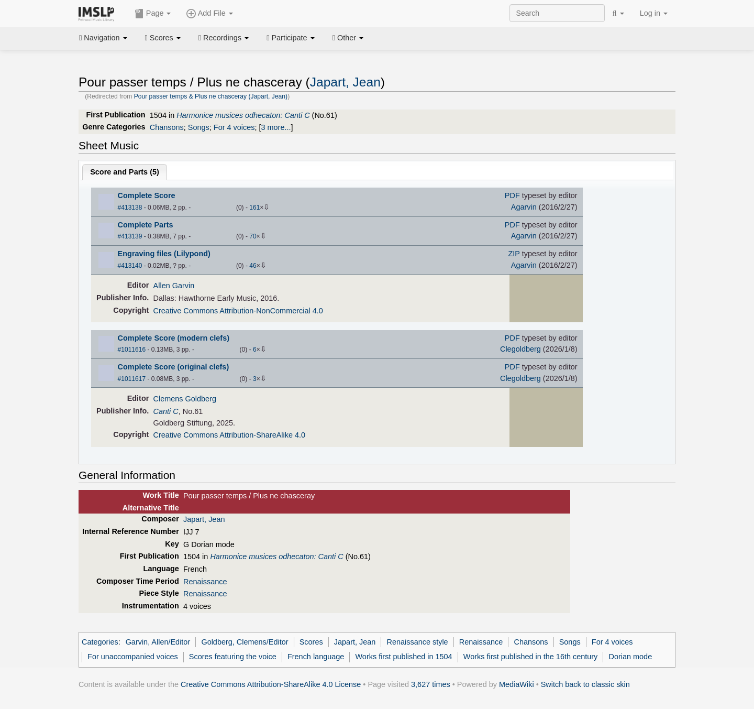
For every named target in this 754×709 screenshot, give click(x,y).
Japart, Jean (345, 82)
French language (315, 656)
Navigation (103, 38)
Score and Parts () (124, 172)
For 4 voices (234, 127)
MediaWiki (516, 684)
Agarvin (524, 207)
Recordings (223, 38)
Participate (291, 38)
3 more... (276, 127)
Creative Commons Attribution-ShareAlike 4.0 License (271, 684)
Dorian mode (630, 656)
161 (254, 207)
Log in (654, 13)
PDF (512, 195)
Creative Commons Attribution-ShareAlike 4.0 (229, 435)
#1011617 (132, 379)
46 (252, 265)
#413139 (130, 236)
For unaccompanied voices (132, 656)
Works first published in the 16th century (530, 656)
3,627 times (430, 684)
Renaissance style (417, 642)
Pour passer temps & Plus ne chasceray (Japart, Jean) (210, 96)
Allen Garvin (174, 285)
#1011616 (132, 349)
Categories (100, 642)
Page (153, 13)
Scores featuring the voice (232, 656)
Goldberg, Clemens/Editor (244, 642)
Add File (209, 13)
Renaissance (205, 581)
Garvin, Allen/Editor (158, 642)
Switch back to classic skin (585, 684)
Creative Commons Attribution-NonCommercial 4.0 (238, 311)
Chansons (167, 127)
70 (252, 236)
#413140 (130, 265)
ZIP (514, 253)
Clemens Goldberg (184, 399)
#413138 (130, 207)
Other (347, 38)
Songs (198, 127)
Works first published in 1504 (404, 656)
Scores (163, 38)
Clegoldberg (520, 349)
